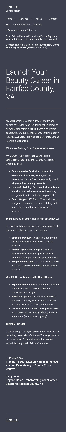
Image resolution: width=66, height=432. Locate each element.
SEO (8, 24)
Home (9, 18)
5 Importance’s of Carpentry (27, 24)
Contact (53, 18)
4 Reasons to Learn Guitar (19, 30)
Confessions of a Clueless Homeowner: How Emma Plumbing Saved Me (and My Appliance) (32, 46)
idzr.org (12, 7)
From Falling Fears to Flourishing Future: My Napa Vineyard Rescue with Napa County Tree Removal (31, 37)
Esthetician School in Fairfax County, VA (26, 159)
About (39, 18)
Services (23, 18)
